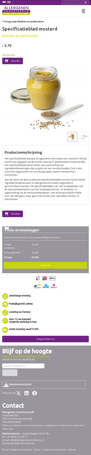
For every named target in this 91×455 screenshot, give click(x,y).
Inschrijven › (10, 372)
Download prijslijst (18, 384)
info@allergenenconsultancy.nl (27, 440)
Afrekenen (45, 265)
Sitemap (72, 449)
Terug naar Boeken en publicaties (24, 21)
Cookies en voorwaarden (54, 449)
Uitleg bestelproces (45, 339)
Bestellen (15, 60)
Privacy (37, 449)
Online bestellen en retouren (18, 443)
